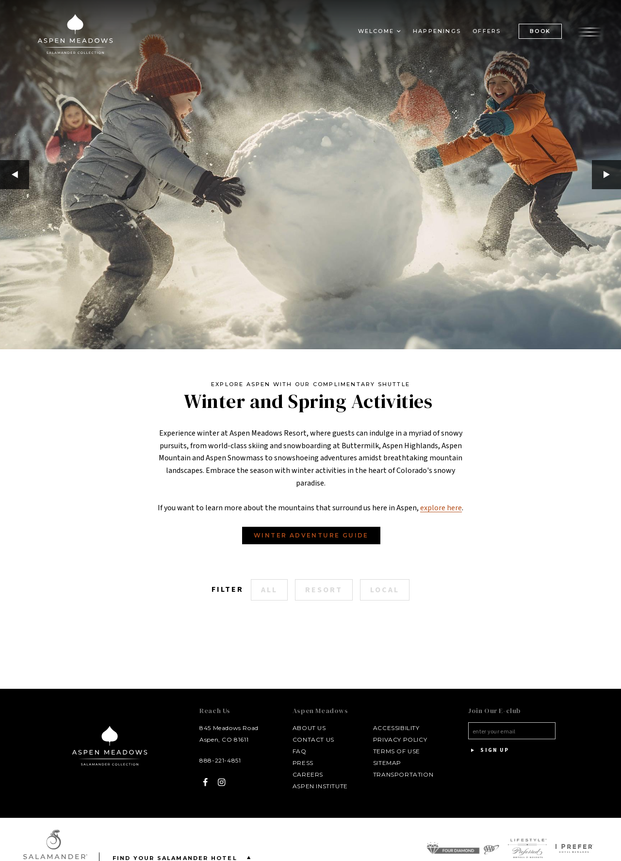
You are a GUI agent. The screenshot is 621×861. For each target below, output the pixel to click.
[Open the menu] (589, 30)
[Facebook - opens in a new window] (205, 782)
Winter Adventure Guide (311, 535)
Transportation (403, 774)
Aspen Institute (320, 786)
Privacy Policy (400, 739)
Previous (14, 174)
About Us (309, 727)
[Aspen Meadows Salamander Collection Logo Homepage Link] (75, 36)
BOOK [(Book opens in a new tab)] (540, 31)
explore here (441, 508)
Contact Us (313, 739)
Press (303, 762)
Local (384, 590)
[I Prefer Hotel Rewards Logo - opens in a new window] (574, 848)
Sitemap (387, 762)
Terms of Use (396, 751)
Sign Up (488, 750)
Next (606, 174)
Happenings (437, 31)
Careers (308, 774)
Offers (487, 31)
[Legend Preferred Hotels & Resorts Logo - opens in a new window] (527, 848)
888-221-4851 (220, 760)
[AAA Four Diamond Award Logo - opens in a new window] (463, 848)
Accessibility (396, 727)
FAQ (300, 751)
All (269, 590)
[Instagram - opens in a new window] (222, 782)
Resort (324, 590)
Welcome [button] (376, 31)
